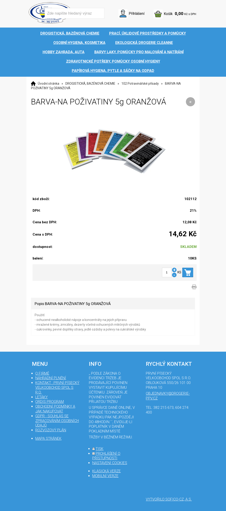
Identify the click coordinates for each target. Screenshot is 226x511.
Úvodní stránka (48, 83)
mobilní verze (105, 476)
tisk (99, 449)
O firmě (42, 373)
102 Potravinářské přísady (140, 83)
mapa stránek (48, 438)
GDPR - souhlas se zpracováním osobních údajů (57, 421)
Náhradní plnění (50, 378)
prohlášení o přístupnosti (106, 455)
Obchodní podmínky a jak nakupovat (55, 408)
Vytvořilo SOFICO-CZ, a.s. (169, 499)
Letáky (41, 397)
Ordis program (49, 401)
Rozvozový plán (50, 430)
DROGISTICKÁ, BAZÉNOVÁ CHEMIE (90, 83)
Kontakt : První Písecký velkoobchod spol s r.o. (57, 387)
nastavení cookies (109, 463)
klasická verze (106, 471)
